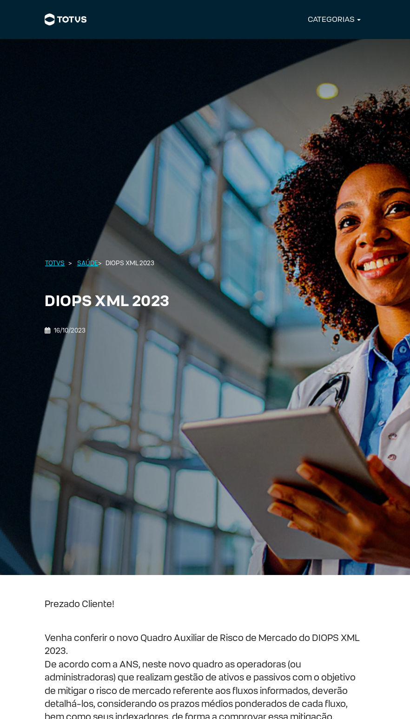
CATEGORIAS (331, 19)
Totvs (55, 263)
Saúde (87, 263)
